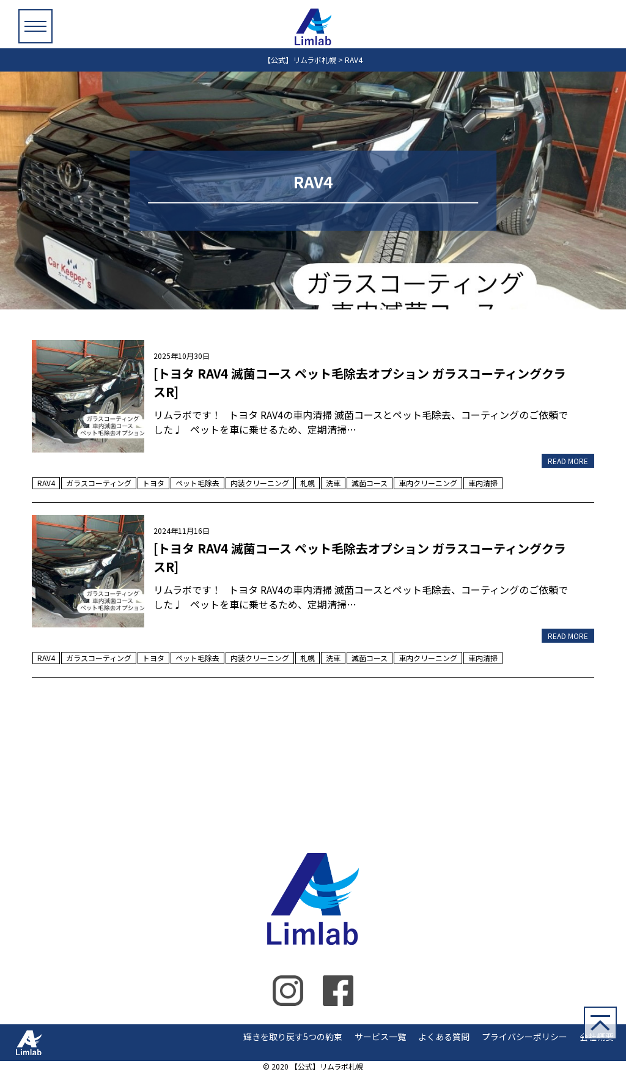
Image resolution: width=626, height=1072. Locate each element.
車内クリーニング (428, 483)
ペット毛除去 (197, 483)
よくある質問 (444, 1036)
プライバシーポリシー (524, 1036)
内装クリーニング (259, 483)
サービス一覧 (380, 1036)
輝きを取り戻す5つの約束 (292, 1036)
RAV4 (46, 483)
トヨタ (153, 483)
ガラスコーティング (98, 483)
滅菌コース (370, 483)
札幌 (307, 483)
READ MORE (568, 461)
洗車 (333, 483)
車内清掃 (483, 483)
